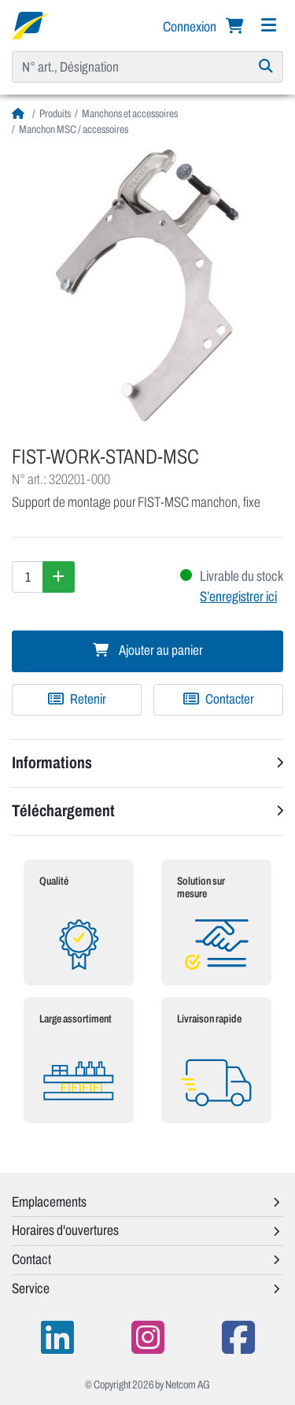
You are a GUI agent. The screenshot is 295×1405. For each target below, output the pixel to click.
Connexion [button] (191, 27)
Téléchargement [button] (63, 810)
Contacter (218, 699)
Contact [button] (31, 1259)
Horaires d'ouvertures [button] (65, 1230)
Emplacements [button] (49, 1202)
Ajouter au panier (148, 650)
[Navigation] (268, 25)
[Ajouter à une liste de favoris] (77, 699)
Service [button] (31, 1288)
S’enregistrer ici (238, 597)
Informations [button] (52, 762)
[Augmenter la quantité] (58, 577)
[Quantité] (27, 577)
